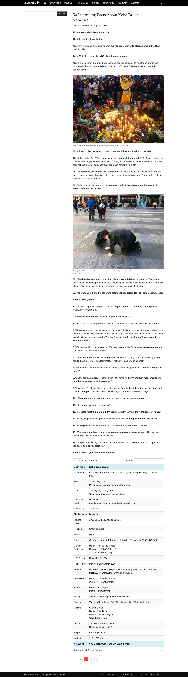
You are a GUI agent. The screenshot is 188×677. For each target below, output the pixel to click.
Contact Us (138, 674)
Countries (55, 3)
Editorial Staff (82, 20)
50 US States (81, 3)
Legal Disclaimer (126, 674)
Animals (135, 3)
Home (102, 674)
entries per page (89, 460)
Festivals (123, 3)
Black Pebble (77, 273)
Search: (130, 460)
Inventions (108, 3)
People (68, 3)
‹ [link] (152, 650)
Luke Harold (124, 145)
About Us (160, 674)
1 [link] (157, 650)
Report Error (149, 674)
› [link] (161, 650)
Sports (95, 3)
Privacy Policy (112, 674)
